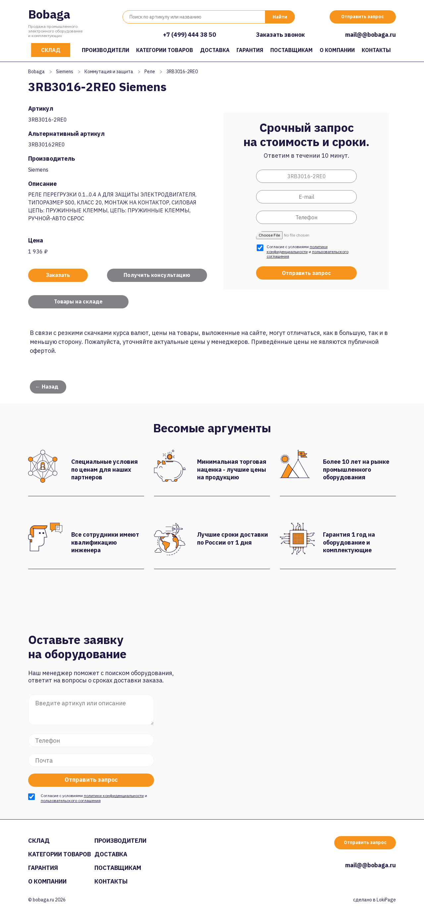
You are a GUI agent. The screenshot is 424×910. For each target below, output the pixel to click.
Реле (149, 72)
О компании (337, 50)
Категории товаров (164, 50)
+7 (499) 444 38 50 (189, 34)
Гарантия (250, 50)
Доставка (215, 50)
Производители (105, 50)
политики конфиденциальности (297, 249)
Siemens (64, 72)
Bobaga (49, 14)
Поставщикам (291, 50)
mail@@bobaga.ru (370, 34)
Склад (50, 50)
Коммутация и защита (108, 72)
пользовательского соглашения (71, 800)
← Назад (46, 386)
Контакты (376, 50)
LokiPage (386, 900)
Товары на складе (78, 301)
